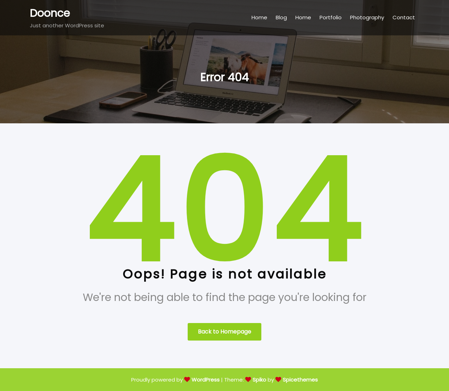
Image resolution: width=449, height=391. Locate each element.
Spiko (259, 379)
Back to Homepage (224, 332)
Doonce (50, 13)
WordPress (206, 379)
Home (259, 17)
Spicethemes (300, 379)
